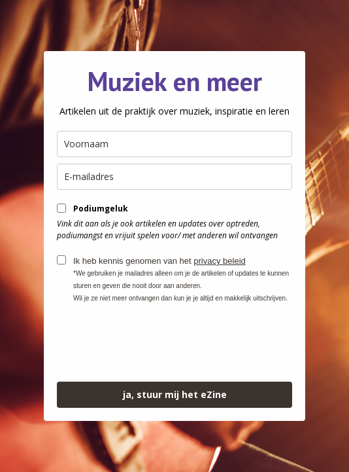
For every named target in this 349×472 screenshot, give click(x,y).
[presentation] (156, 343)
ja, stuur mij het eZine (175, 394)
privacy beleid (219, 261)
